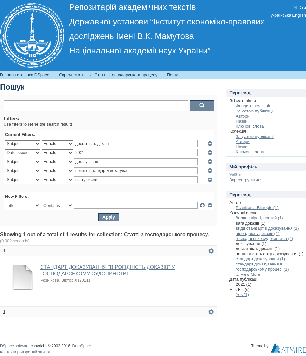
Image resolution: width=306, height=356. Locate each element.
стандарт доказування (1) (260, 258)
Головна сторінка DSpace (24, 74)
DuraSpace (81, 346)
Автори (243, 116)
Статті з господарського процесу (125, 74)
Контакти (8, 352)
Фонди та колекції (253, 105)
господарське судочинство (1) (264, 238)
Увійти (300, 7)
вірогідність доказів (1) (258, 233)
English (299, 15)
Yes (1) (242, 294)
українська (281, 15)
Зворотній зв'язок (35, 352)
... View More (248, 274)
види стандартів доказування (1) (267, 228)
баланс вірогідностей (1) (259, 218)
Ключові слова (250, 126)
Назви (242, 121)
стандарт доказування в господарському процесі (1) (262, 267)
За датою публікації (255, 111)
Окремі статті (72, 74)
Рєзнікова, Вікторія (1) (257, 207)
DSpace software (15, 346)
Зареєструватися (246, 180)
